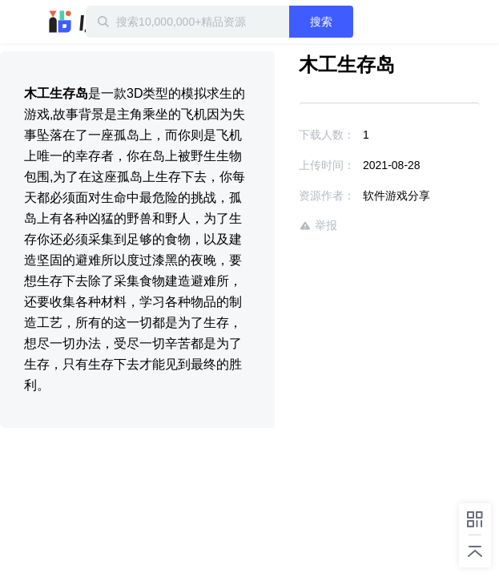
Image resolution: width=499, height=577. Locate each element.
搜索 (351, 21)
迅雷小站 (84, 22)
